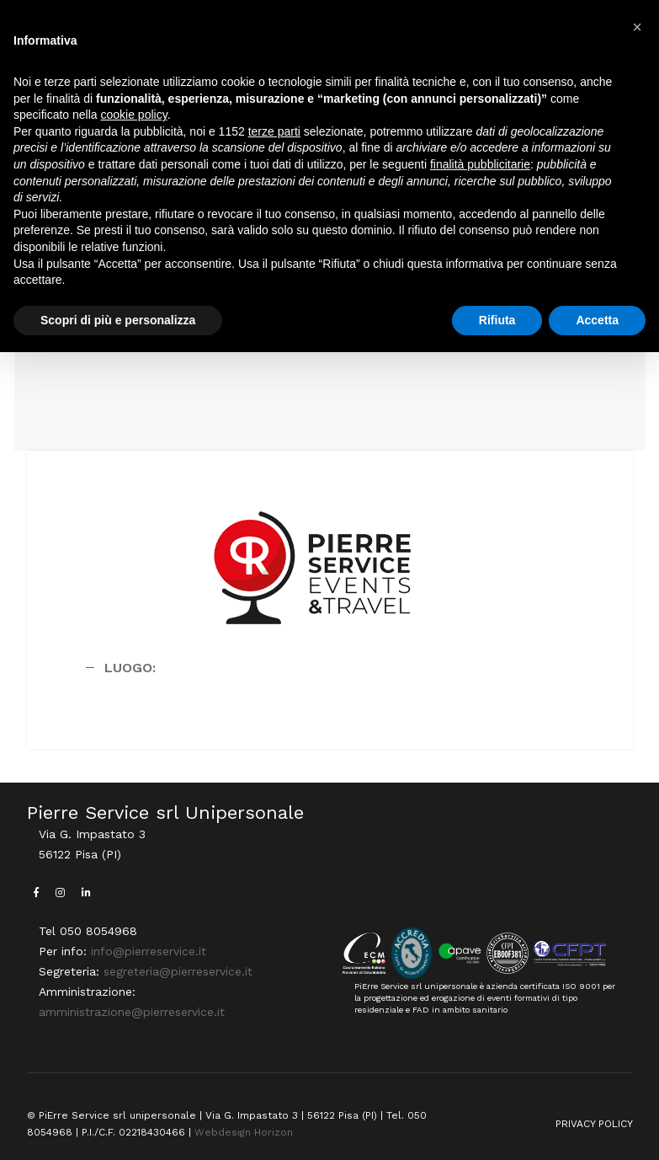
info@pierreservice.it (148, 951)
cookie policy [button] (134, 114)
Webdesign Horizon (243, 1132)
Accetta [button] (597, 320)
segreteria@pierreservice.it (178, 971)
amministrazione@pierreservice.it (132, 1011)
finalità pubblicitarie (480, 164)
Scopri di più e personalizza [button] (117, 320)
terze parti (274, 131)
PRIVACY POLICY (594, 1124)
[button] (637, 26)
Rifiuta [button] (497, 320)
